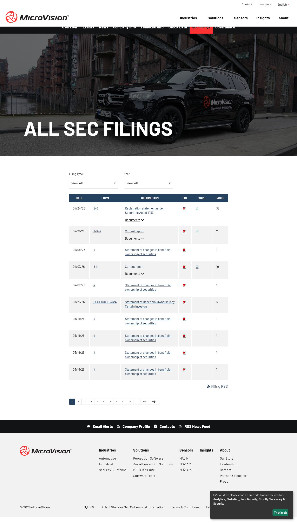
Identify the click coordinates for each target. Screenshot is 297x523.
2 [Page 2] (80, 408)
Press (224, 487)
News (103, 33)
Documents (135, 225)
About (283, 18)
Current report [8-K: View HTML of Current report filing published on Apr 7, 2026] (134, 272)
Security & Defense (113, 476)
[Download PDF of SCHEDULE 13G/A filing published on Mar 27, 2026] (184, 308)
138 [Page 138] (145, 408)
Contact (247, 4)
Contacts (167, 432)
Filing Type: (76, 179)
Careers (225, 476)
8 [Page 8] (118, 408)
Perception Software (148, 464)
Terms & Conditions (185, 513)
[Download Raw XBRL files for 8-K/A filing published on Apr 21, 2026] (197, 237)
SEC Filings (201, 33)
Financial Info (152, 33)
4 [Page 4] (92, 408)
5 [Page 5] (99, 408)
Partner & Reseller (233, 481)
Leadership (228, 470)
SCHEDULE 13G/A (105, 308)
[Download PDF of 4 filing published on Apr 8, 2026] (184, 255)
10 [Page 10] (130, 408)
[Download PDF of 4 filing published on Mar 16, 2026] (184, 324)
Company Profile (136, 432)
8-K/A (97, 237)
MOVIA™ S (186, 476)
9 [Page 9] (124, 408)
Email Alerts (102, 432)
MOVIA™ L (186, 470)
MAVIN (184, 464)
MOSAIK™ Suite (144, 476)
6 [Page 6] (105, 408)
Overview (70, 33)
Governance (225, 33)
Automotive (107, 464)
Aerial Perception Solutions (153, 470)
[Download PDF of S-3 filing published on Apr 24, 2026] (184, 214)
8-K (95, 272)
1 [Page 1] (73, 408)
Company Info (124, 33)
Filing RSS (217, 392)
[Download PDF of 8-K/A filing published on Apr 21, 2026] (184, 237)
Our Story (226, 464)
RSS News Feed (197, 432)
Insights (263, 18)
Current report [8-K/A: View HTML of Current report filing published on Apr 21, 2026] (134, 237)
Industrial (106, 470)
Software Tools (144, 481)
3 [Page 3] (86, 408)
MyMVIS (89, 513)
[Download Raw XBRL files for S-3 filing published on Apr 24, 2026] (197, 214)
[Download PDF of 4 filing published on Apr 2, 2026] (184, 291)
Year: (127, 179)
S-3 (95, 214)
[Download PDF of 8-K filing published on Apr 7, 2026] (184, 272)
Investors (265, 4)
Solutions (215, 18)
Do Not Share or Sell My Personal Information (133, 513)
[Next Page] (154, 407)
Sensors (241, 18)
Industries (188, 18)
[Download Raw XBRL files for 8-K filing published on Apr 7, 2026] (197, 272)
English (284, 4)
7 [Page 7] (111, 408)
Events (88, 33)
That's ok (280, 512)
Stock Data (178, 33)
